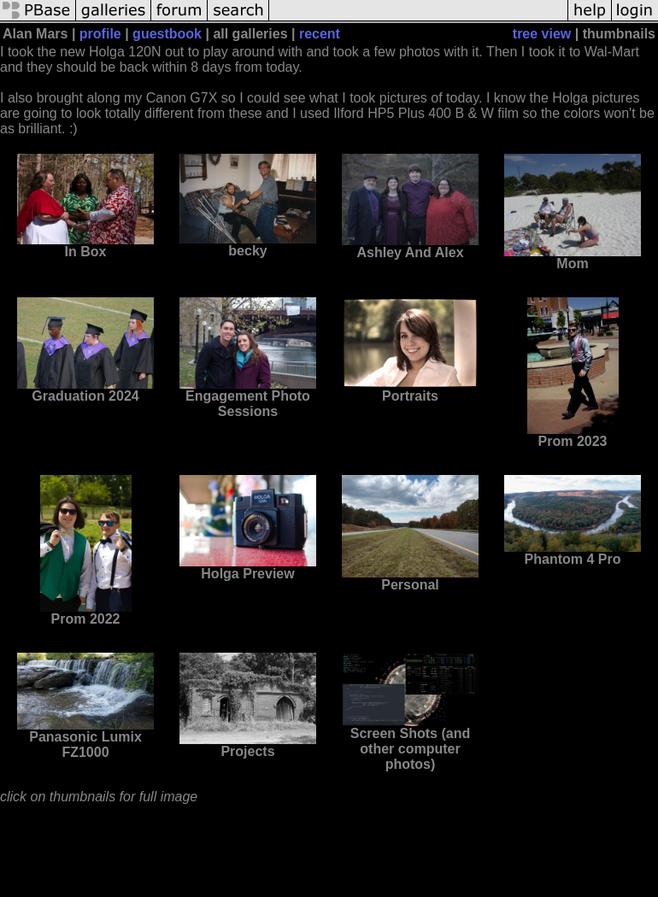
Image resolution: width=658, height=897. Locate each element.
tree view (542, 33)
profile (100, 33)
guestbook (167, 33)
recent (319, 33)
